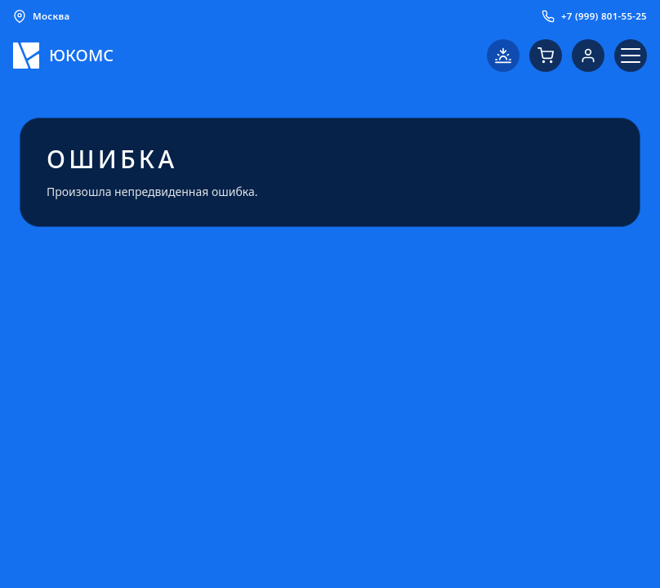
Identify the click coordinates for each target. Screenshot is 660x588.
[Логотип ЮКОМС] (63, 55)
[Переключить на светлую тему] (503, 55)
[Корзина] (545, 55)
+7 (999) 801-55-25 (594, 16)
